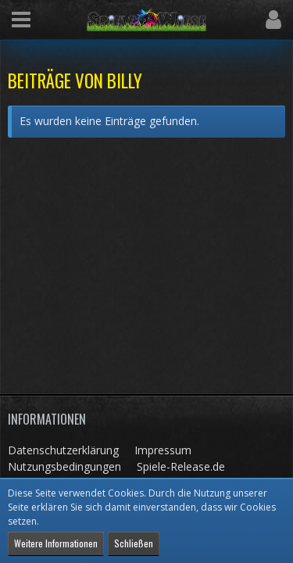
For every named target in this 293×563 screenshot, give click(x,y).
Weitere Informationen (56, 543)
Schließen (133, 543)
